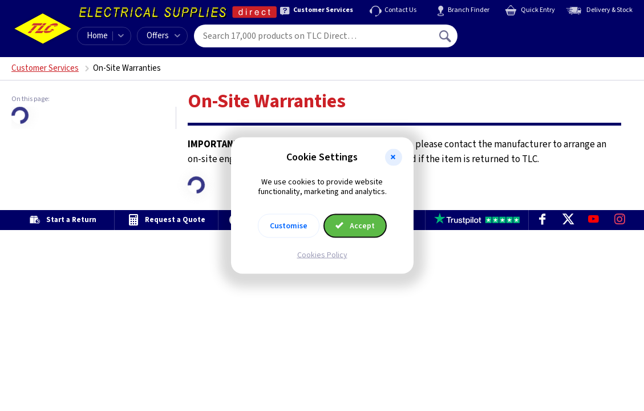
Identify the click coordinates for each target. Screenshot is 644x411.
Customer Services (45, 68)
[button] (393, 157)
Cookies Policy (322, 254)
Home (97, 36)
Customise (288, 225)
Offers (163, 36)
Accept (355, 225)
